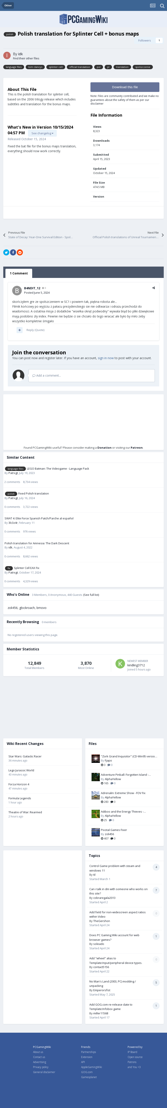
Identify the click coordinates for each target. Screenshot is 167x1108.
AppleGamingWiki (91, 1067)
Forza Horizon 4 (18, 784)
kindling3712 (136, 665)
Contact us (39, 1057)
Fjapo (108, 760)
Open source (135, 1057)
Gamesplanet (89, 1077)
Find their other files (26, 58)
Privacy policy (40, 1067)
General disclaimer (44, 1072)
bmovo (42, 608)
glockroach (27, 608)
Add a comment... (46, 375)
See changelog (42, 133)
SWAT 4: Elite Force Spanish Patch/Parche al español (39, 518)
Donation (104, 448)
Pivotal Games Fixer (114, 830)
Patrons (132, 1062)
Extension (86, 1057)
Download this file (125, 87)
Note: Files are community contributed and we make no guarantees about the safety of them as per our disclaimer (124, 99)
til (94, 875)
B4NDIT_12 (32, 288)
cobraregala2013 (104, 898)
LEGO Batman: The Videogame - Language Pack (58, 468)
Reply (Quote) (35, 330)
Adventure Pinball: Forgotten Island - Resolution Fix (125, 775)
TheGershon (101, 921)
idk (20, 54)
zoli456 (13, 608)
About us (38, 1052)
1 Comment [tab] (19, 273)
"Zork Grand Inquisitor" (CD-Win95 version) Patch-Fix (129, 756)
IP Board (132, 1052)
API (83, 1062)
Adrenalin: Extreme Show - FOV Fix (123, 793)
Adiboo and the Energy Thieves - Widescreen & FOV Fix (122, 812)
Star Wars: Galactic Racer (25, 756)
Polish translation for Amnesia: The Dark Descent (37, 543)
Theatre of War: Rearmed (25, 812)
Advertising (39, 1062)
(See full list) (91, 595)
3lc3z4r (13, 523)
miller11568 (100, 1013)
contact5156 (101, 967)
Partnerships (88, 1052)
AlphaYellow (113, 779)
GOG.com (87, 1072)
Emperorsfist (101, 990)
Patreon (137, 448)
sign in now (106, 358)
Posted (37, 293)
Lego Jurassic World (21, 770)
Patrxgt (13, 473)
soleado (98, 944)
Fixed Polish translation (33, 493)
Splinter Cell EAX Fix (26, 568)
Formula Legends (19, 798)
